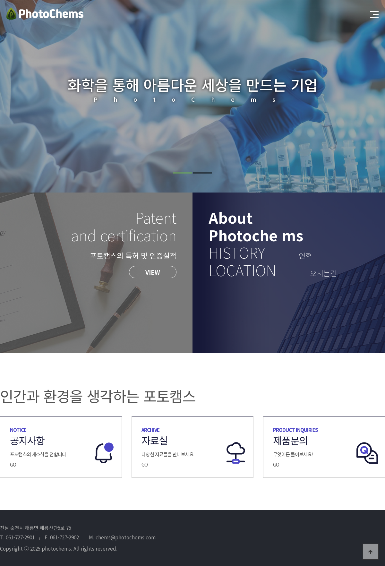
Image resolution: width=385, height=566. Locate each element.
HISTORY (260, 252)
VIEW (152, 272)
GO (13, 464)
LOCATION (273, 269)
